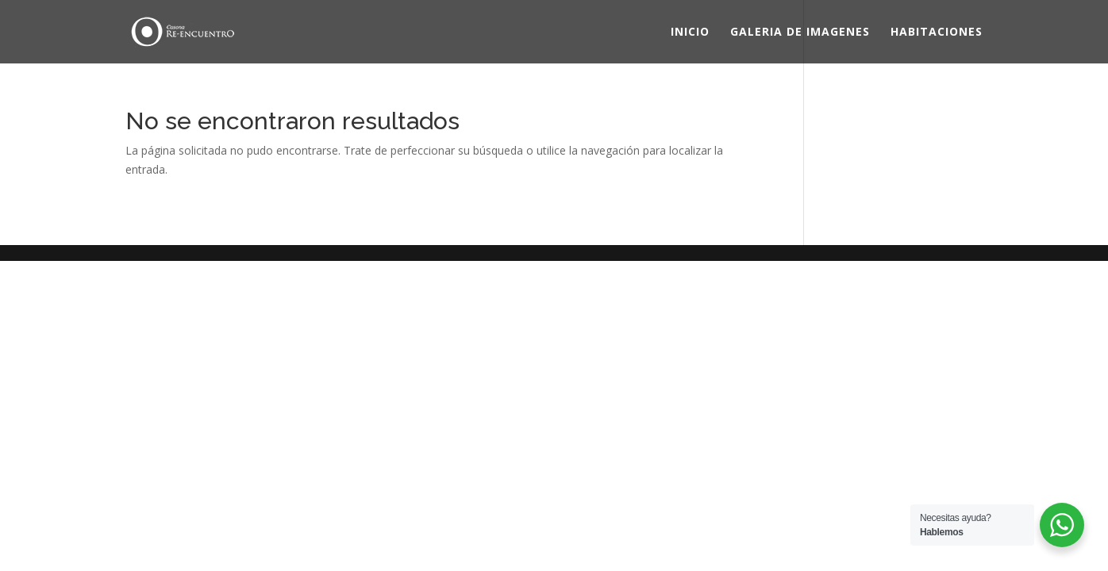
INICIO (690, 32)
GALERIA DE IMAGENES (800, 32)
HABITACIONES (937, 32)
